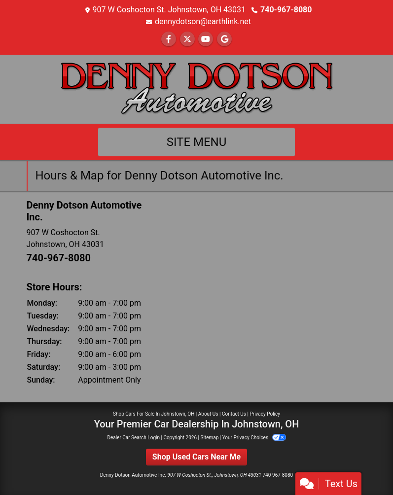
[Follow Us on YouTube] (205, 39)
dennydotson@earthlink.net (203, 21)
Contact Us (234, 414)
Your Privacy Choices (254, 437)
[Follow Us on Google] (224, 39)
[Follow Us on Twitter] (187, 39)
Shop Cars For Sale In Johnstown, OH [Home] (153, 414)
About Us (208, 414)
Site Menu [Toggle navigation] (197, 142)
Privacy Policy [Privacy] (265, 414)
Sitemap (209, 437)
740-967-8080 (286, 9)
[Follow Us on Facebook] (168, 39)
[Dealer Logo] (197, 88)
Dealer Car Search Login (133, 437)
